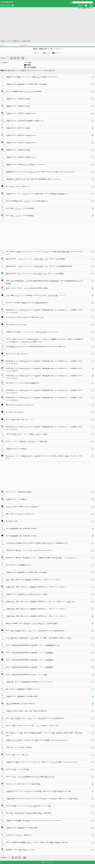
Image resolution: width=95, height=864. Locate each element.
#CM (53, 70)
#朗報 (50, 70)
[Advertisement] (47, 24)
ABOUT (81, 5)
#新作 (46, 70)
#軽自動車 (23, 70)
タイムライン (23, 45)
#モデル (29, 70)
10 (23, 58)
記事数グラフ (58, 49)
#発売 (12, 70)
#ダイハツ (38, 53)
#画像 (8, 70)
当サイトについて (47, 862)
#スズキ (17, 70)
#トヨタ (34, 70)
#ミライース (40, 70)
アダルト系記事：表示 (85, 8)
